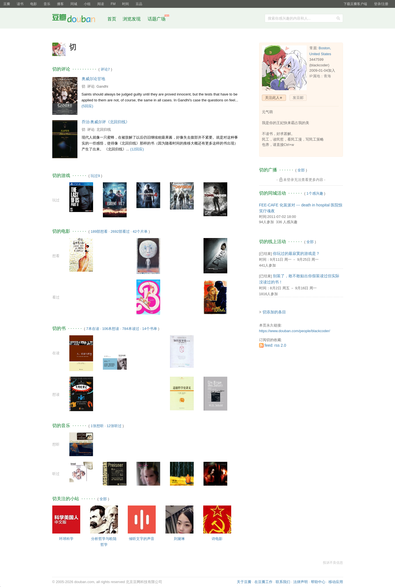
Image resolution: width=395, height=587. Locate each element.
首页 (111, 19)
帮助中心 (318, 582)
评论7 (105, 69)
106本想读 (110, 329)
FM (113, 4)
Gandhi (102, 86)
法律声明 (300, 582)
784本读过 (130, 329)
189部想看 (99, 231)
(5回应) (87, 106)
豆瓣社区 (78, 19)
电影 (33, 4)
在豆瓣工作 (263, 582)
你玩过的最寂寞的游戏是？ (296, 253)
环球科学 (66, 539)
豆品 (139, 4)
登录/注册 (381, 4)
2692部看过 (120, 231)
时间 (125, 4)
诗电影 (217, 539)
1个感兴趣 (314, 193)
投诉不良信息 (333, 563)
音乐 (47, 4)
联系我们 (283, 582)
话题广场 (156, 19)
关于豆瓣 (244, 582)
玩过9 (95, 176)
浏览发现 (132, 19)
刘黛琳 (179, 539)
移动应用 (335, 582)
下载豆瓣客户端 (355, 4)
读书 (20, 4)
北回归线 (103, 129)
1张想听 (97, 426)
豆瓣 (6, 4)
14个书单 (149, 329)
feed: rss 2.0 (275, 345)
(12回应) (137, 149)
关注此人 (272, 97)
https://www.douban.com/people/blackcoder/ (294, 331)
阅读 (100, 4)
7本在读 (92, 329)
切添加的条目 (274, 312)
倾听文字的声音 (141, 539)
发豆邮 (298, 97)
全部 (103, 499)
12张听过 (114, 426)
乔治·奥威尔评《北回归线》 (106, 122)
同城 (73, 4)
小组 (87, 4)
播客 (60, 4)
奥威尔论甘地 (93, 78)
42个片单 (140, 231)
